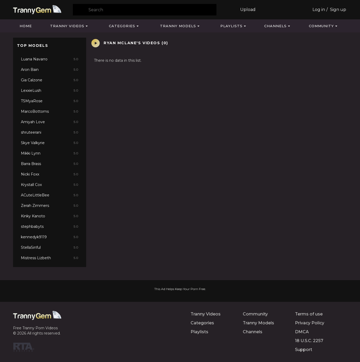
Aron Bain (49, 69)
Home (26, 26)
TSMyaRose (49, 101)
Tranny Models (178, 26)
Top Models (32, 45)
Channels (275, 26)
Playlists (231, 26)
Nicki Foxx (49, 174)
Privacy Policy (309, 322)
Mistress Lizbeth (49, 258)
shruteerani (49, 132)
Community (321, 26)
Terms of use (309, 314)
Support (303, 349)
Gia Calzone (49, 80)
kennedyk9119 (49, 237)
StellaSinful (49, 247)
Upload (248, 9)
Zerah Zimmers (49, 205)
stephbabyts (49, 226)
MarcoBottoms (49, 111)
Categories (122, 26)
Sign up (338, 9)
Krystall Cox (49, 184)
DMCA (302, 331)
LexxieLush (49, 90)
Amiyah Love (49, 122)
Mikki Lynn (49, 153)
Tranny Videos (67, 26)
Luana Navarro (49, 59)
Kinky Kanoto (49, 216)
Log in (318, 9)
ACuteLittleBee (49, 195)
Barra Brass (49, 164)
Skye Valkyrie (49, 143)
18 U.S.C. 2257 (309, 340)
